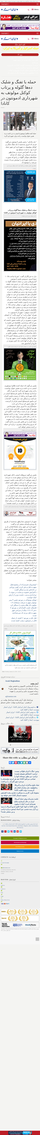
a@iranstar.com (10, 696)
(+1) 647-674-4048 (5, 862)
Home (2, 1)
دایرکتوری (23, 824)
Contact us (3, 889)
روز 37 (20, 55)
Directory (21, 827)
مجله (28, 824)
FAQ (2, 892)
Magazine (26, 825)
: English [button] (5, 4)
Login (2, 896)
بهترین (31, 824)
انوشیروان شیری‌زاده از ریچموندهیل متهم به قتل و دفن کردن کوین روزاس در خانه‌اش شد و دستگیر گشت (23, 587)
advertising (20, 825)
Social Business (35, 825)
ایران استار (35, 824)
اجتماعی (10, 824)
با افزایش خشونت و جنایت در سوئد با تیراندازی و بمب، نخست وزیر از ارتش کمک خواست (23, 594)
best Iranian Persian (10, 825)
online (29, 825)
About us (3, 885)
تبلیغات (6, 824)
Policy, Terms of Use (5, 900)
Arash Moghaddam (12, 681)
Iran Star (3, 825)
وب (26, 824)
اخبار (13, 824)
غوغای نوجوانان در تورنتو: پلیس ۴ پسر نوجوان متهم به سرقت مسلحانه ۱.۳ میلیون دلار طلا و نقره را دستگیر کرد (23, 602)
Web (18, 827)
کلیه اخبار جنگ (20, 45)
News (16, 825)
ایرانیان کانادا (18, 824)
